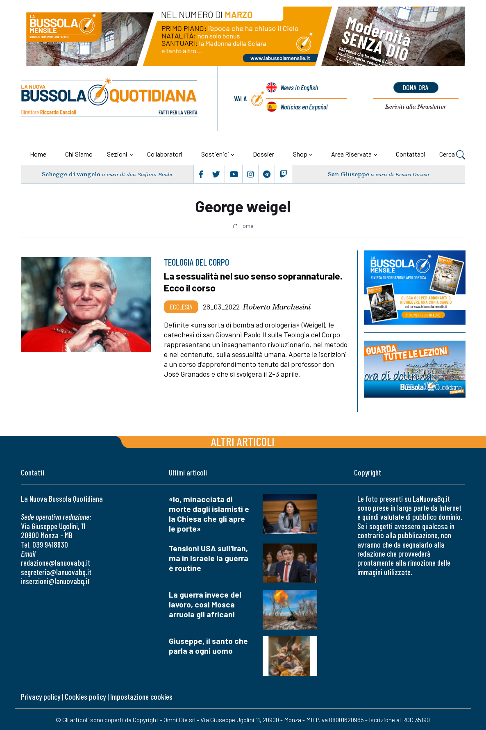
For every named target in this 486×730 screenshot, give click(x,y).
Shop (300, 154)
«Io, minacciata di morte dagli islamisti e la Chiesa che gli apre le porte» (209, 512)
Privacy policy (40, 696)
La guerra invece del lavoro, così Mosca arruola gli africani (205, 603)
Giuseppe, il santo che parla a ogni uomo (208, 645)
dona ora (415, 87)
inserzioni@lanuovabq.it (55, 580)
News (299, 88)
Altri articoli (243, 440)
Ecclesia (181, 305)
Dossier (263, 154)
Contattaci (410, 154)
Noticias (303, 106)
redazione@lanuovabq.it (55, 562)
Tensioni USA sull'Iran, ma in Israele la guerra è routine (208, 557)
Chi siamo (79, 154)
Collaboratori (164, 154)
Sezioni (117, 154)
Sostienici (215, 154)
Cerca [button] (452, 155)
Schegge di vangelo (71, 174)
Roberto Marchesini (277, 305)
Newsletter (416, 107)
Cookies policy (85, 696)
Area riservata (351, 154)
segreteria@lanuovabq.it (56, 571)
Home (38, 154)
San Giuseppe (348, 174)
